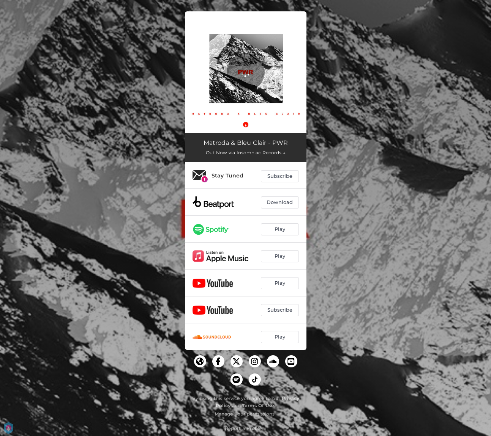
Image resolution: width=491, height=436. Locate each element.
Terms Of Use (258, 405)
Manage (224, 414)
